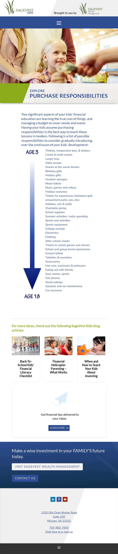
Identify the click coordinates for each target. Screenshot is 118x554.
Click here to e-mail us (59, 532)
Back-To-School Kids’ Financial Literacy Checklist (26, 368)
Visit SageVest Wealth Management (47, 467)
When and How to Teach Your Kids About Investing (91, 368)
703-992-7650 (59, 527)
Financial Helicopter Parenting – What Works (58, 366)
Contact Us (25, 478)
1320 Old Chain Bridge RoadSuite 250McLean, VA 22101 (59, 517)
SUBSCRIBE (57, 428)
